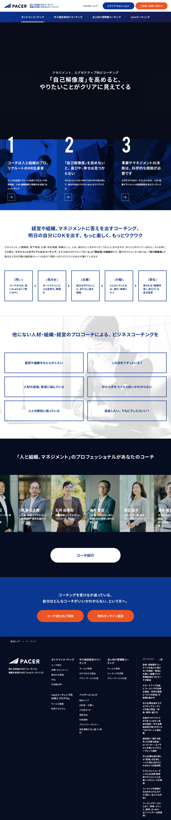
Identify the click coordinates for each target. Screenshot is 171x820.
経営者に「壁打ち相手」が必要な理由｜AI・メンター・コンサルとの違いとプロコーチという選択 (152, 744)
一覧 (161, 659)
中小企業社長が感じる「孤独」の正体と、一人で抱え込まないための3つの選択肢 (152, 761)
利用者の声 (56, 684)
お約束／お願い (86, 705)
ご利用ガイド (85, 709)
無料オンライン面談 (111, 616)
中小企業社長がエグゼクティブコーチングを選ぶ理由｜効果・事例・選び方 (152, 708)
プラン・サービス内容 (89, 678)
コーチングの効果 (115, 673)
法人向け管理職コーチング (106, 17)
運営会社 (83, 714)
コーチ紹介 (85, 555)
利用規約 (83, 719)
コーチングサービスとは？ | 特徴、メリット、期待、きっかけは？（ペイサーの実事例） (152, 809)
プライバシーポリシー (89, 724)
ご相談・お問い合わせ (151, 6)
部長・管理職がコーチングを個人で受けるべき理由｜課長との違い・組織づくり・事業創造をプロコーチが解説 (152, 672)
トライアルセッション (118, 6)
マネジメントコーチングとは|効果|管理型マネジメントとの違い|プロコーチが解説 (152, 777)
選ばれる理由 (57, 674)
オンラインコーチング (32, 17)
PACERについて (90, 5)
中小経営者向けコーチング (68, 17)
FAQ (53, 679)
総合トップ (15, 641)
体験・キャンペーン (59, 669)
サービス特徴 (85, 668)
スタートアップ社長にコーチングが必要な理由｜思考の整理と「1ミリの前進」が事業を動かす (152, 691)
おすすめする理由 (87, 673)
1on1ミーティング (140, 17)
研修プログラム (58, 708)
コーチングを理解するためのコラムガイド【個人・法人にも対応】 (152, 793)
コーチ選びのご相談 (60, 616)
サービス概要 (57, 703)
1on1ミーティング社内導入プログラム (62, 696)
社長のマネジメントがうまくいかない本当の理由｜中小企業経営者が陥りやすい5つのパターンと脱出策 (152, 725)
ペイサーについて (88, 694)
